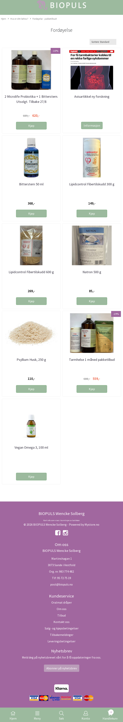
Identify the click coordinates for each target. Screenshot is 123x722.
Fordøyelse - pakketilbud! (43, 19)
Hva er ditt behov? (18, 19)
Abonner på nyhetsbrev (61, 668)
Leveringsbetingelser (61, 641)
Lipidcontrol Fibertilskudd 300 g (91, 184)
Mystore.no (92, 524)
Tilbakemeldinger (61, 635)
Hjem (3, 18)
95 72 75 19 (64, 578)
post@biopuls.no (61, 584)
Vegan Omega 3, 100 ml (31, 447)
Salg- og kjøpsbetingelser (61, 628)
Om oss (61, 609)
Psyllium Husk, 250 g (31, 359)
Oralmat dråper (61, 602)
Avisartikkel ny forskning (91, 96)
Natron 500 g (92, 272)
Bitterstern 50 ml (31, 184)
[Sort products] (103, 42)
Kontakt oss (61, 622)
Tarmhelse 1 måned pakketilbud (92, 359)
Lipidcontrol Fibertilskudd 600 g (31, 272)
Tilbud (61, 615)
